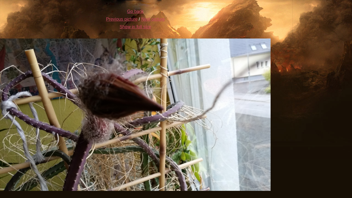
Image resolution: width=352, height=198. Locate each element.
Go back (135, 11)
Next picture (153, 19)
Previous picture (122, 19)
